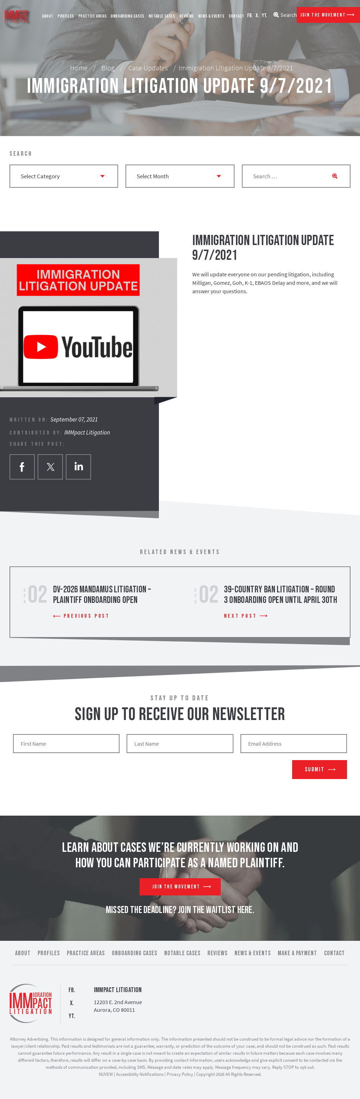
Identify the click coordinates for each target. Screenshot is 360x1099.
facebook (22, 467)
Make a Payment (297, 953)
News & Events (211, 16)
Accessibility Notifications (139, 1074)
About (47, 16)
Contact (236, 16)
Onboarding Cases (127, 16)
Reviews (187, 16)
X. (257, 15)
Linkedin (78, 467)
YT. (264, 15)
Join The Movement (323, 15)
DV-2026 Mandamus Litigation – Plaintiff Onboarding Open (102, 595)
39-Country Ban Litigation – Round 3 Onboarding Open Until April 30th (280, 595)
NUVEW (106, 1074)
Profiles (66, 16)
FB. (250, 15)
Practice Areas (92, 16)
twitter (50, 467)
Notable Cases (162, 16)
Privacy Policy (180, 1074)
